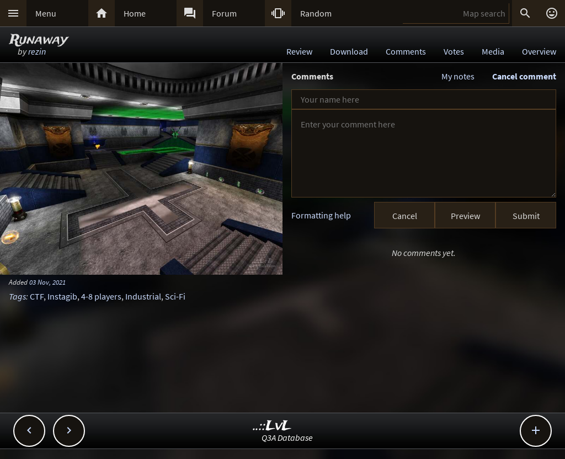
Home (135, 13)
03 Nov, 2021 (47, 281)
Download (349, 51)
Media (493, 51)
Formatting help (321, 215)
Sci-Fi (175, 296)
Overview (539, 51)
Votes (454, 51)
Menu (45, 13)
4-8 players (101, 296)
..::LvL (272, 426)
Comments (406, 51)
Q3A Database (287, 437)
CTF (37, 296)
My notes (458, 76)
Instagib (62, 296)
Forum (224, 13)
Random (316, 13)
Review (299, 51)
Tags (17, 296)
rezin (37, 51)
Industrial (143, 296)
